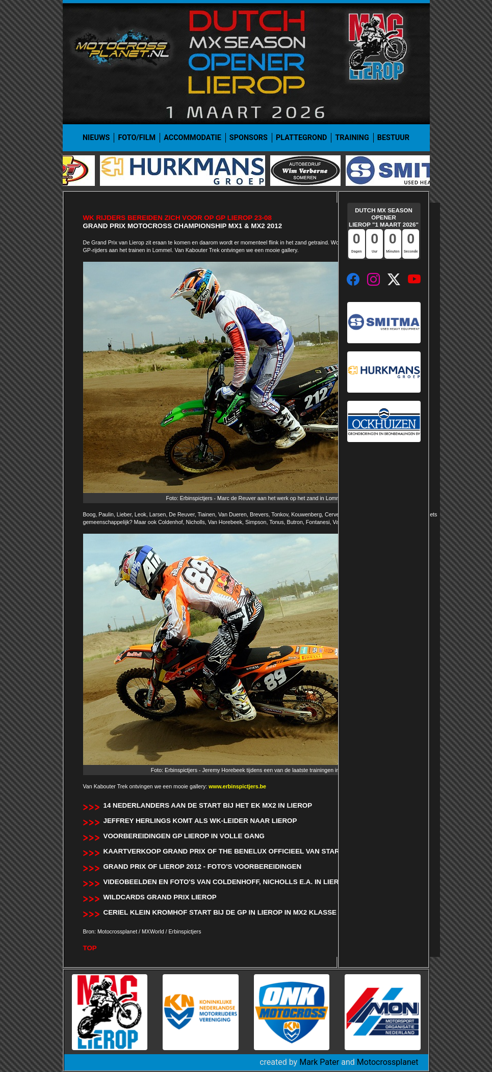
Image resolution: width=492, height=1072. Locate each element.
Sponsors (248, 137)
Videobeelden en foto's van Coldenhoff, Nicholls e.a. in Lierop (226, 882)
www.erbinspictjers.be (237, 786)
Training (352, 137)
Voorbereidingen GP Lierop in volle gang (184, 836)
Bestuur (393, 137)
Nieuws (96, 137)
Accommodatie (192, 137)
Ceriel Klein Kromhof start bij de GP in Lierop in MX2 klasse (219, 912)
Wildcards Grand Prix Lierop (160, 897)
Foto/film (137, 137)
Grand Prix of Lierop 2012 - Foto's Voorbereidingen (202, 866)
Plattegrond (301, 137)
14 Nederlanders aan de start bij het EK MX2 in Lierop (208, 805)
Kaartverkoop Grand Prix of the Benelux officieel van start (223, 851)
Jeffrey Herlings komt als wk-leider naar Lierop (200, 820)
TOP (90, 948)
